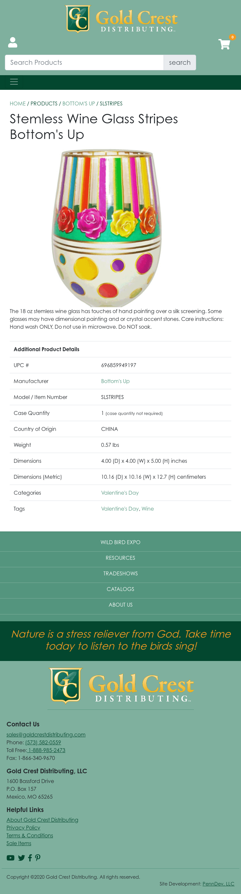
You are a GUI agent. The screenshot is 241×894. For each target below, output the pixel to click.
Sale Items (19, 843)
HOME (18, 103)
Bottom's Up (78, 103)
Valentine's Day (120, 492)
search (180, 62)
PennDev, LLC (218, 884)
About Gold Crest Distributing (42, 820)
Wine (147, 508)
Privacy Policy (23, 827)
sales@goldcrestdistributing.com (46, 734)
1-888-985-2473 (46, 750)
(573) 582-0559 (43, 742)
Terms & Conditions (30, 835)
